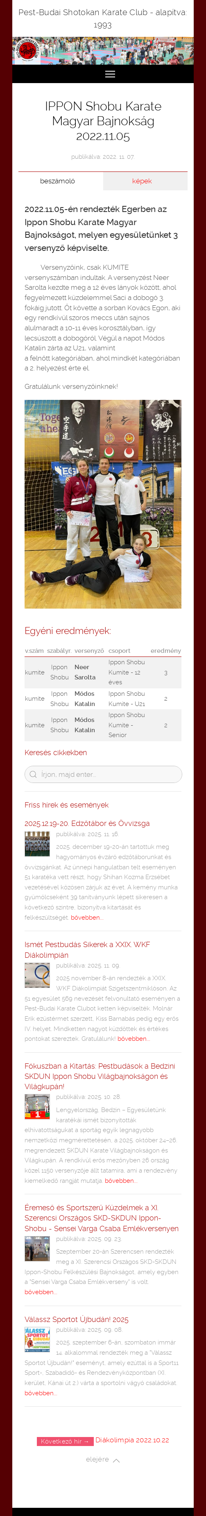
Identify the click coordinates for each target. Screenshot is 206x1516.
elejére (103, 1460)
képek (142, 181)
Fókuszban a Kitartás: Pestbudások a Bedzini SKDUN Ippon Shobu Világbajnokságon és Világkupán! (100, 1076)
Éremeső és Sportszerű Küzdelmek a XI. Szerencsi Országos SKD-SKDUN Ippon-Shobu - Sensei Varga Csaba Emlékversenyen (102, 1217)
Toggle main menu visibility (110, 71)
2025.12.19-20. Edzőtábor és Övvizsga (87, 823)
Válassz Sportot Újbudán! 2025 (77, 1319)
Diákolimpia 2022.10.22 (132, 1440)
